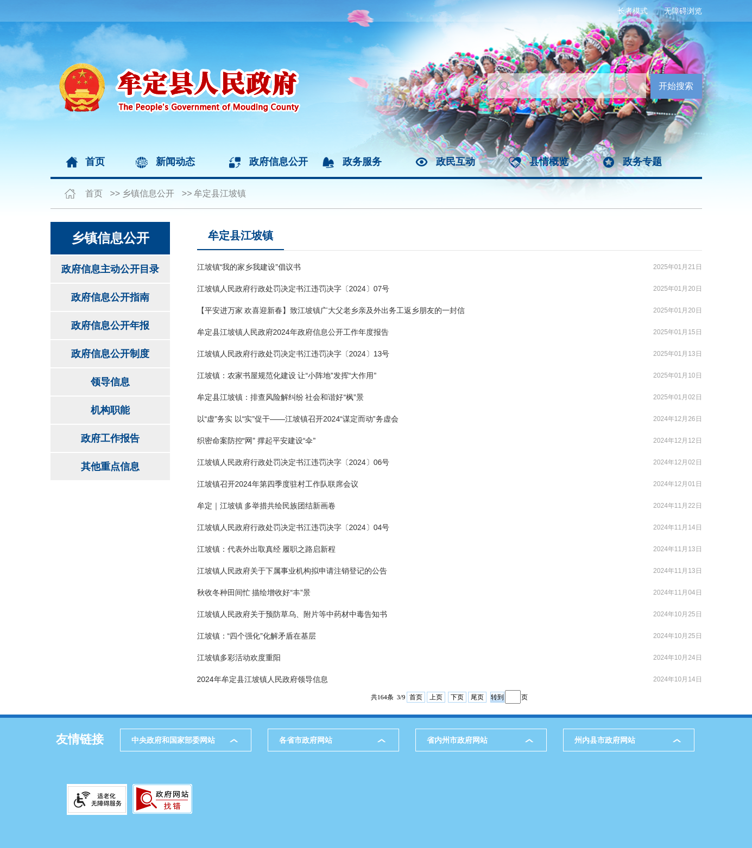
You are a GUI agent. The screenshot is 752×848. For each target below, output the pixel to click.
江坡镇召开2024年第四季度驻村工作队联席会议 (277, 484)
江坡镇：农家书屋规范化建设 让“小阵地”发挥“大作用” (287, 375)
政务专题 (642, 161)
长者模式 (632, 11)
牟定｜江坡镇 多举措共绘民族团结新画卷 (266, 505)
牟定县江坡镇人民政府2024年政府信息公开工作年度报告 (293, 332)
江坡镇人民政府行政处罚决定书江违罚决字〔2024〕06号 (293, 462)
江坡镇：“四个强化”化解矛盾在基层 (256, 636)
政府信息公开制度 (110, 353)
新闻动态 (175, 161)
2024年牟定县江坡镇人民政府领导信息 (262, 679)
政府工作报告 (110, 438)
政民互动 (455, 161)
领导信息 (110, 382)
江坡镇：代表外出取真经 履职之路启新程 (266, 549)
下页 (457, 697)
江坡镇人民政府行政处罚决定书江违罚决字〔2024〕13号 (293, 353)
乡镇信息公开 (148, 193)
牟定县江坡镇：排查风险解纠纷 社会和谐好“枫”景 (280, 397)
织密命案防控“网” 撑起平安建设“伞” (256, 440)
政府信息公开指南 (110, 297)
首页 (95, 161)
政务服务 (362, 161)
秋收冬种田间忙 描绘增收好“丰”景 (254, 592)
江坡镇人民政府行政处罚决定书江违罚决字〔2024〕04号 (293, 527)
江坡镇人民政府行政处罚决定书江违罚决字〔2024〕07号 (293, 288)
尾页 (477, 697)
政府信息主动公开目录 (110, 269)
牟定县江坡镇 (220, 193)
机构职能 (110, 410)
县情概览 (548, 161)
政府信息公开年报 (110, 325)
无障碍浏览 (683, 11)
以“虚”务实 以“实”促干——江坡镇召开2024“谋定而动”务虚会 (298, 419)
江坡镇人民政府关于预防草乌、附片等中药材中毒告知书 (292, 614)
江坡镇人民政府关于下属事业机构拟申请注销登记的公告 (292, 570)
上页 (436, 697)
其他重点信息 (110, 466)
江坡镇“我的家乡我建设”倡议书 (249, 267)
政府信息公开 (278, 161)
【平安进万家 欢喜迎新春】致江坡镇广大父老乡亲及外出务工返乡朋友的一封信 (331, 310)
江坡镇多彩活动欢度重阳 (239, 657)
